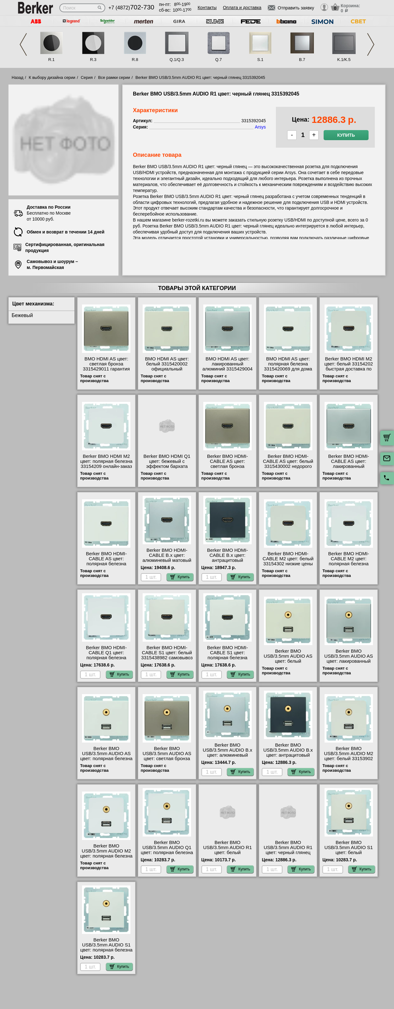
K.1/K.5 (344, 59)
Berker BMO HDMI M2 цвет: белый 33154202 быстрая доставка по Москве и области (348, 366)
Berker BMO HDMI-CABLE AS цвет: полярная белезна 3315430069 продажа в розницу (106, 563)
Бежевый (22, 315)
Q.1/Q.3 (177, 59)
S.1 (260, 59)
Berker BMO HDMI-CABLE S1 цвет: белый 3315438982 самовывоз (167, 652)
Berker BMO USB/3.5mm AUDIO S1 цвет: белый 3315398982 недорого (348, 850)
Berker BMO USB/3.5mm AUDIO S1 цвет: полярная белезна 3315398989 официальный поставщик (106, 952)
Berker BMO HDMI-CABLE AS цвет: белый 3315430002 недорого (288, 461)
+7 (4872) (131, 7)
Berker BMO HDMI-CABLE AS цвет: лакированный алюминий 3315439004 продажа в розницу (349, 466)
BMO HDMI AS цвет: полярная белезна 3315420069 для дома (288, 363)
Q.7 (218, 59)
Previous (23, 44)
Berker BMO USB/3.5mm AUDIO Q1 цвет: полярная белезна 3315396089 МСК (167, 850)
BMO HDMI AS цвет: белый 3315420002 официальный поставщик (167, 366)
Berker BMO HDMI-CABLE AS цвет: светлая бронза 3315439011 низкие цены (227, 466)
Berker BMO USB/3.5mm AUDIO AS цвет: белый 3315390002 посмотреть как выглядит (288, 664)
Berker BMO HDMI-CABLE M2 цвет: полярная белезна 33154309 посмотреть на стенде (348, 563)
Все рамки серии (114, 77)
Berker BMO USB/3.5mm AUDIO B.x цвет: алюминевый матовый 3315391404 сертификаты (227, 755)
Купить (346, 135)
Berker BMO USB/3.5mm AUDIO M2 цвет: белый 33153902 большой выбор (348, 756)
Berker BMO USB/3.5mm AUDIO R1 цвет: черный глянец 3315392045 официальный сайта (288, 852)
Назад (17, 77)
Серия (87, 77)
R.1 (51, 59)
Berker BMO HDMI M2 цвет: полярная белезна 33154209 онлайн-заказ (106, 461)
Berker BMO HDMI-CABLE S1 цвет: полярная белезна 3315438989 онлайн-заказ (227, 657)
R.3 (93, 59)
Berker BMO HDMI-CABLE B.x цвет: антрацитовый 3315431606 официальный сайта (227, 560)
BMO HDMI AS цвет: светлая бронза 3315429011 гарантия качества (106, 366)
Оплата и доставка (242, 7)
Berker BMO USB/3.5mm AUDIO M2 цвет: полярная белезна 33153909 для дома (106, 853)
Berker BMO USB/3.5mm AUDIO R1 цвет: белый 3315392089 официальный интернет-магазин (227, 855)
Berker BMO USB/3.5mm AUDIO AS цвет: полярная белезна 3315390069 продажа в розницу (106, 758)
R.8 (135, 59)
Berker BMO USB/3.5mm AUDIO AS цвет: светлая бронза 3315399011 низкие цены (167, 758)
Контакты (207, 7)
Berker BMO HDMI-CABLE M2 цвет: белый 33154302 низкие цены (288, 558)
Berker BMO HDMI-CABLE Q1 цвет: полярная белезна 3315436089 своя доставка (106, 657)
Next (371, 44)
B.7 (302, 59)
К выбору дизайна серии (52, 77)
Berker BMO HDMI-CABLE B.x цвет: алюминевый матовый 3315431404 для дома (167, 558)
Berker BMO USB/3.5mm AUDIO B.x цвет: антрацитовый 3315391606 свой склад (288, 753)
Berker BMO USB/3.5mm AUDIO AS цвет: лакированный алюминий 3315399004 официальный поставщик (349, 664)
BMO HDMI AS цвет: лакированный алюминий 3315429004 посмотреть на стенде (227, 366)
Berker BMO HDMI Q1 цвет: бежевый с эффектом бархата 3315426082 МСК (167, 464)
